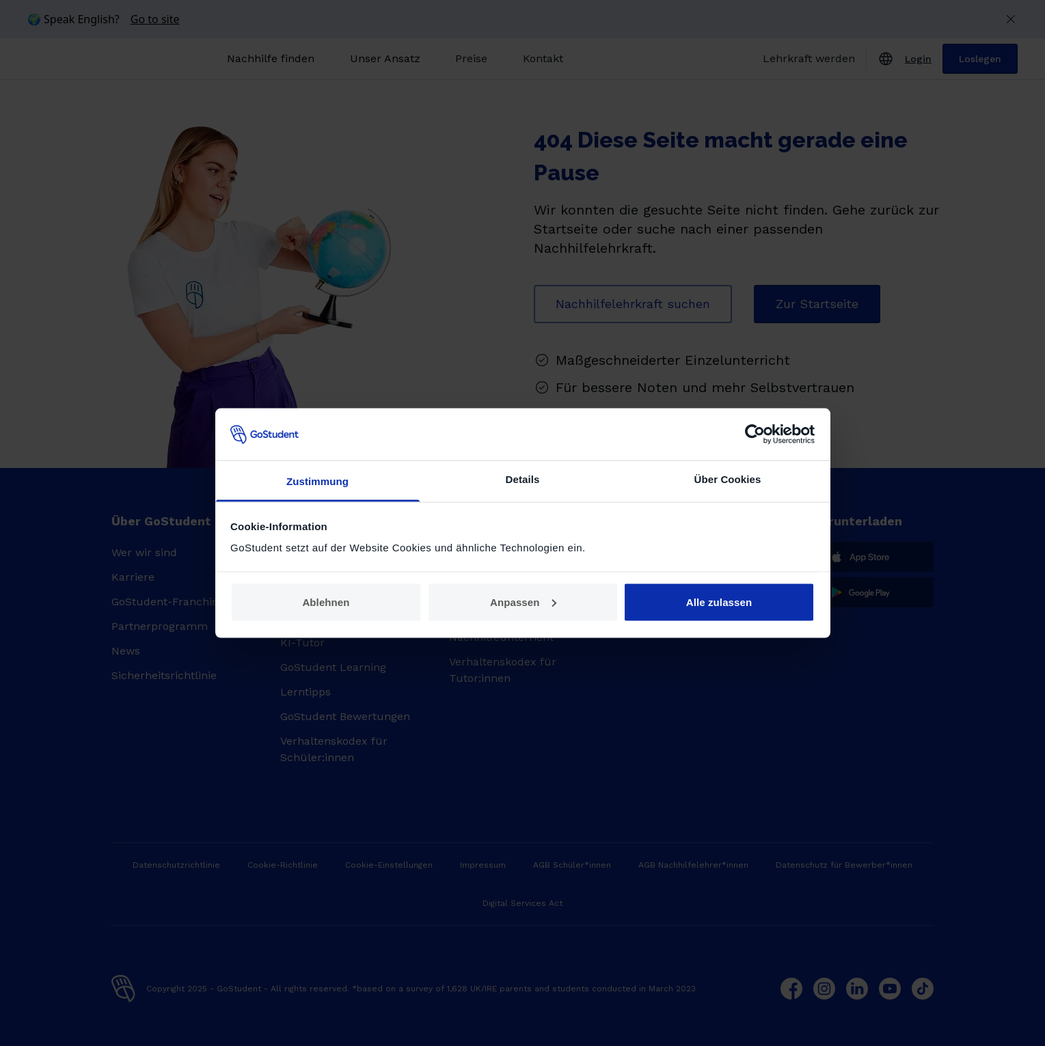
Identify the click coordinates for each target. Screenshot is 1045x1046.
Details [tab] (523, 479)
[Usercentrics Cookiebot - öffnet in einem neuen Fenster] (755, 434)
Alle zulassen (719, 601)
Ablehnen (325, 601)
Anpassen (523, 601)
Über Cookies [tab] (727, 479)
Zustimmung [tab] (317, 481)
